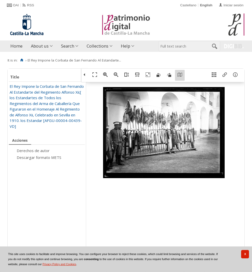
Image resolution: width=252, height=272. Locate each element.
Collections (97, 46)
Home (16, 46)
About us (40, 46)
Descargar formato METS (39, 157)
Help (125, 46)
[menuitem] (17, 46)
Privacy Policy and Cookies (59, 264)
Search (67, 46)
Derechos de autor (33, 150)
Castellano (188, 5)
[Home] (22, 60)
